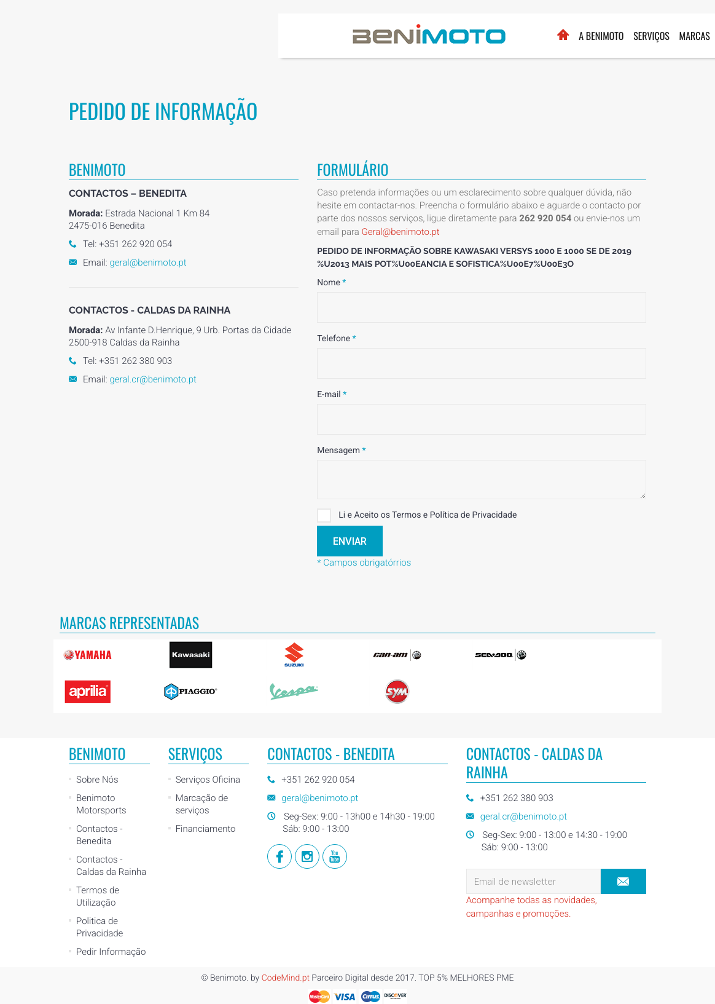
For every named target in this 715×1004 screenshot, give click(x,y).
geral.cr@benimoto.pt (152, 379)
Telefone (336, 339)
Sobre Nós (97, 779)
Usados (456, 35)
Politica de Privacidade (99, 927)
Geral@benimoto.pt (400, 231)
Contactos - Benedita (99, 835)
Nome (331, 283)
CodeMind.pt (286, 978)
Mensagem (341, 451)
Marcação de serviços (202, 804)
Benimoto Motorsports (101, 804)
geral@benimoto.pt (147, 262)
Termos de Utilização (97, 896)
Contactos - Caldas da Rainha (111, 865)
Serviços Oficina (208, 779)
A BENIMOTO (322, 35)
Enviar (350, 541)
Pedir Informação (111, 951)
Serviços (373, 35)
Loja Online (547, 29)
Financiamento (206, 828)
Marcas (415, 35)
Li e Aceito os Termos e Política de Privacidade (417, 515)
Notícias (498, 35)
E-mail (331, 395)
